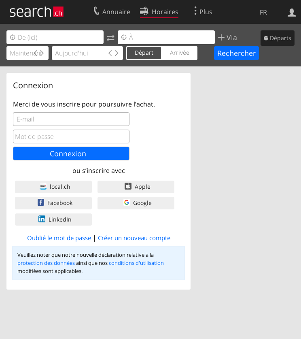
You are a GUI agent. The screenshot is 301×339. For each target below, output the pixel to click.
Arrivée (179, 52)
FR (263, 12)
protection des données (46, 263)
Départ (144, 52)
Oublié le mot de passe (59, 238)
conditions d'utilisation (136, 263)
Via (231, 37)
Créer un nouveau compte (134, 238)
